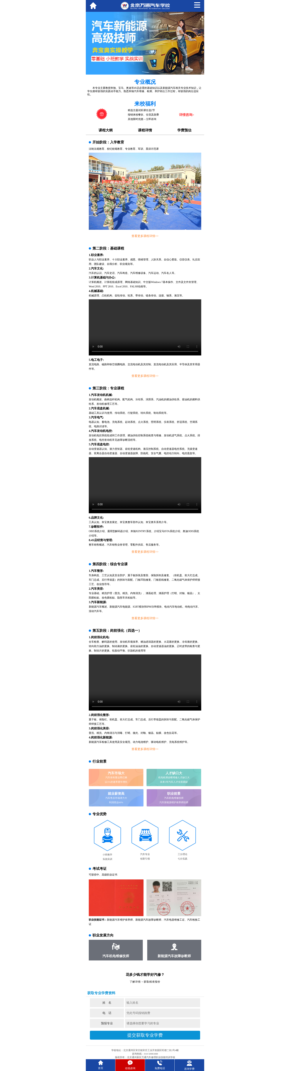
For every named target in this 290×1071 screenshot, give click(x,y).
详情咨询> (186, 115)
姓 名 (106, 1002)
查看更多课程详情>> (145, 236)
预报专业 (107, 1023)
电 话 (106, 1013)
